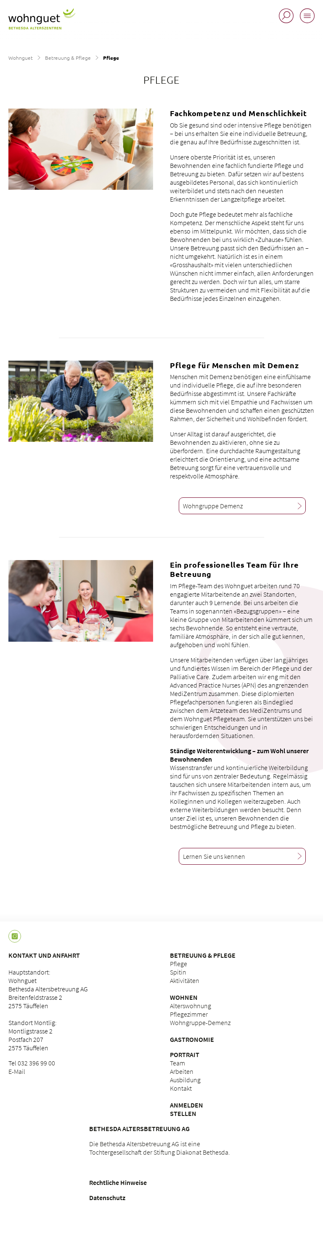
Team (177, 1063)
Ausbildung (185, 1080)
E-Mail (16, 1071)
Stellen (183, 1113)
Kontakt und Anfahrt (44, 955)
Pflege (178, 963)
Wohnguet (20, 57)
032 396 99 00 (36, 1063)
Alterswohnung (190, 1005)
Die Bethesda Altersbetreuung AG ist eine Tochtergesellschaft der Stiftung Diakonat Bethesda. (159, 1147)
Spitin (178, 972)
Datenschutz (107, 1197)
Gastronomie (192, 1039)
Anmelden (186, 1105)
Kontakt (181, 1088)
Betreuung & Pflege (68, 57)
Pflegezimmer (189, 1014)
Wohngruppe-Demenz (200, 1022)
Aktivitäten (184, 980)
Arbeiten (181, 1071)
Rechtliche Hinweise (118, 1182)
